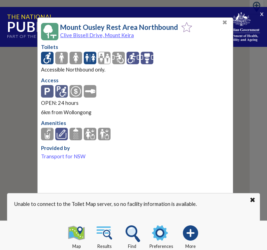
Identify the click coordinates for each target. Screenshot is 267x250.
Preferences (161, 236)
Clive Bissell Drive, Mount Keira (97, 35)
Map (76, 236)
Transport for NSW (63, 156)
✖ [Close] (224, 22)
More (190, 236)
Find (132, 236)
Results (104, 236)
